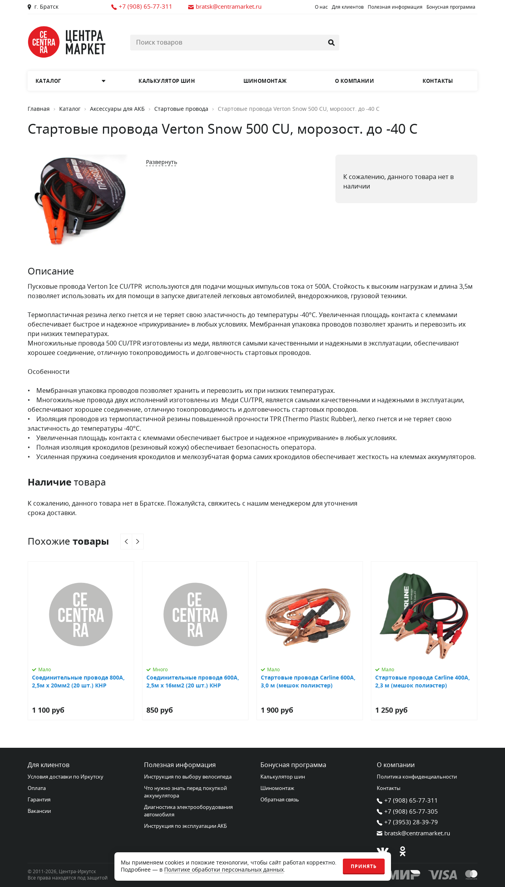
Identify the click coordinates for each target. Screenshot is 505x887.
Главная (39, 109)
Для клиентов (348, 7)
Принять (364, 866)
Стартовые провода (181, 109)
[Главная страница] (67, 42)
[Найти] (331, 42)
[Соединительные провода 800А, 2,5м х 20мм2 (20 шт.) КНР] (81, 640)
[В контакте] (383, 851)
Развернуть (161, 162)
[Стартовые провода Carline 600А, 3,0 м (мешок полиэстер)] (309, 640)
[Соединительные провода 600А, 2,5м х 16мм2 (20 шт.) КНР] (195, 640)
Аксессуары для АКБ (117, 109)
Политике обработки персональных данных (224, 870)
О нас (321, 7)
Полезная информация (395, 7)
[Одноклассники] (402, 851)
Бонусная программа (450, 7)
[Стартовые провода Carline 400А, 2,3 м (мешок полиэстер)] (424, 640)
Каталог (69, 109)
